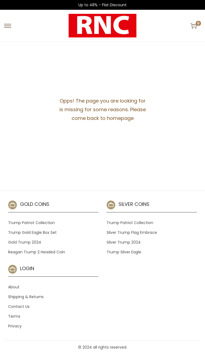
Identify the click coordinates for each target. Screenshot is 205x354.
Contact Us (19, 306)
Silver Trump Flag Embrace (132, 232)
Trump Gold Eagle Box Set (32, 232)
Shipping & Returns (26, 296)
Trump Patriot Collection (31, 222)
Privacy (15, 326)
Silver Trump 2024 (124, 242)
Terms (14, 316)
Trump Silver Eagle (124, 252)
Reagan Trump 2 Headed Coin (36, 252)
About (14, 287)
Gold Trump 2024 (24, 242)
